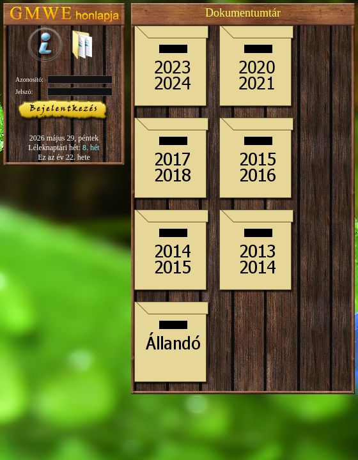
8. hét (91, 147)
